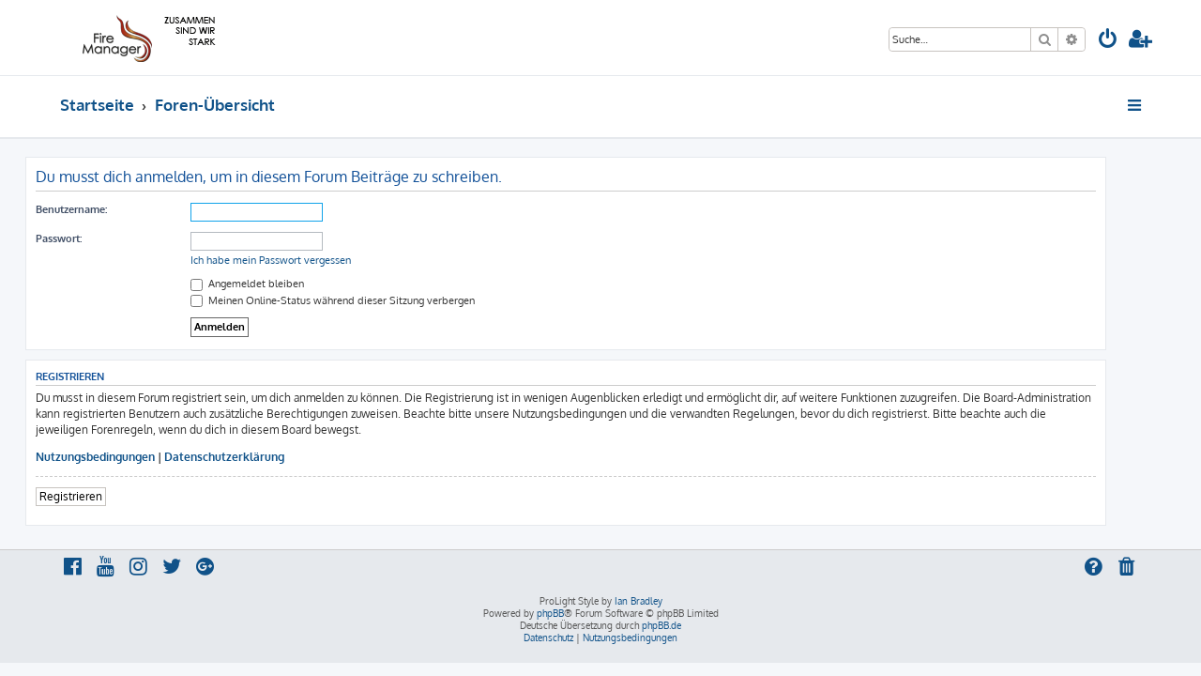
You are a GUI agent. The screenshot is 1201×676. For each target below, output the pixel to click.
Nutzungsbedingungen (130, 457)
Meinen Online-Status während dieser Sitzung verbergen (367, 300)
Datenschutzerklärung (259, 457)
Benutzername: (106, 209)
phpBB (550, 613)
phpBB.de (661, 625)
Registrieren (105, 496)
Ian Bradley (638, 601)
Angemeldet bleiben (282, 283)
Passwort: (93, 238)
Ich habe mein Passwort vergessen (305, 260)
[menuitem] (1108, 41)
